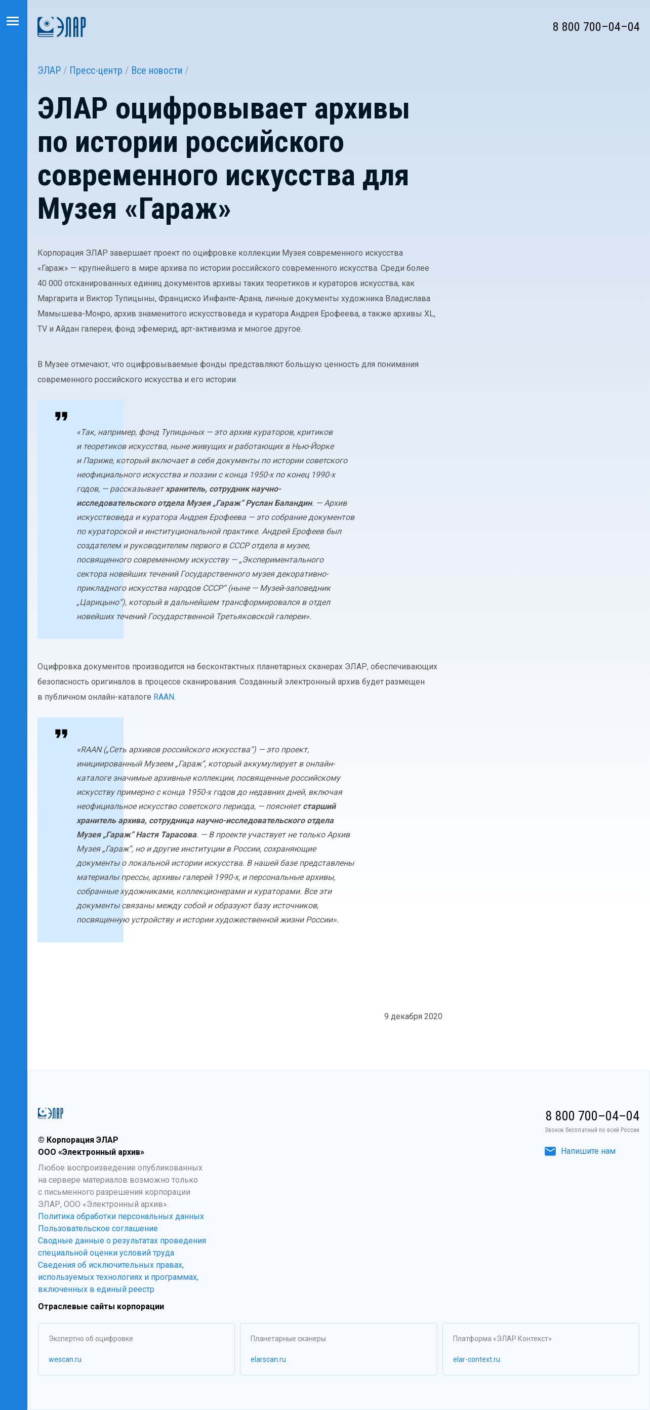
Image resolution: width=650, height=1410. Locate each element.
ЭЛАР (49, 70)
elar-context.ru (476, 1359)
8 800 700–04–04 (596, 27)
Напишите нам (580, 1151)
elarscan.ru (268, 1359)
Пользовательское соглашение (98, 1228)
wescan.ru (65, 1359)
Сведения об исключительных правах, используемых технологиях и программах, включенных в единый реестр (118, 1277)
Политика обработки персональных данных (121, 1216)
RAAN (163, 697)
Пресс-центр (96, 70)
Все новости (156, 70)
